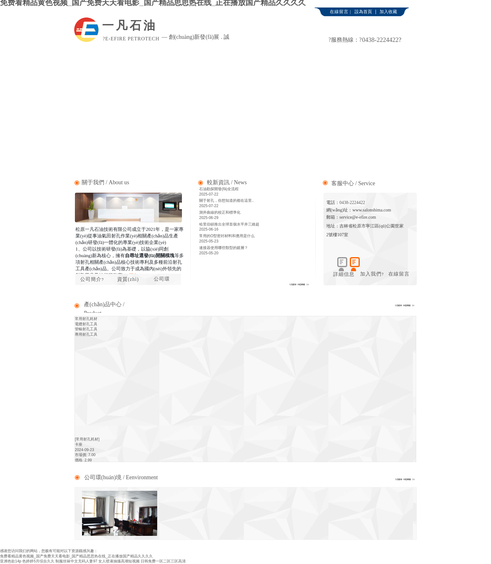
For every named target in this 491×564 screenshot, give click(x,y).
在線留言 (399, 274)
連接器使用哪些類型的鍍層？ (223, 248)
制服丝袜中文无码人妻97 (76, 561)
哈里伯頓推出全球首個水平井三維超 (229, 224)
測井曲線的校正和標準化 (219, 212)
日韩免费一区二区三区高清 (163, 561)
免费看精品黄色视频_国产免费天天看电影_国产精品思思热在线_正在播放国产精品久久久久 (76, 556)
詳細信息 (343, 274)
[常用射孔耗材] (87, 439)
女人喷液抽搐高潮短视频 (119, 561)
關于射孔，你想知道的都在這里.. (226, 200)
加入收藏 (388, 11)
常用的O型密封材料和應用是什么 (227, 236)
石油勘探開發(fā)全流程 (219, 189)
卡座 (78, 444)
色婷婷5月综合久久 (38, 561)
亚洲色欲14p (10, 561)
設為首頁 (363, 11)
